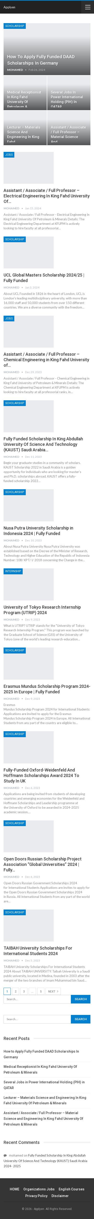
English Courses (71, 1189)
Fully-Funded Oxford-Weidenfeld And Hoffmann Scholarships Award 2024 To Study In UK (41, 775)
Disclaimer (60, 1196)
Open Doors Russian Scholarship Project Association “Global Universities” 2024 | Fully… (43, 864)
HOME (14, 1189)
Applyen (9, 7)
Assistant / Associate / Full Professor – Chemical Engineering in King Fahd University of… (46, 360)
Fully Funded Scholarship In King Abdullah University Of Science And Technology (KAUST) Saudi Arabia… (43, 444)
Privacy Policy (36, 1196)
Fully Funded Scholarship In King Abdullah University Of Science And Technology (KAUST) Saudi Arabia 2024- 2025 (45, 1160)
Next (53, 991)
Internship (13, 571)
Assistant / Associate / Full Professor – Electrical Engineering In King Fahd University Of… (47, 196)
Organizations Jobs (39, 1189)
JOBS (9, 154)
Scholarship (14, 26)
